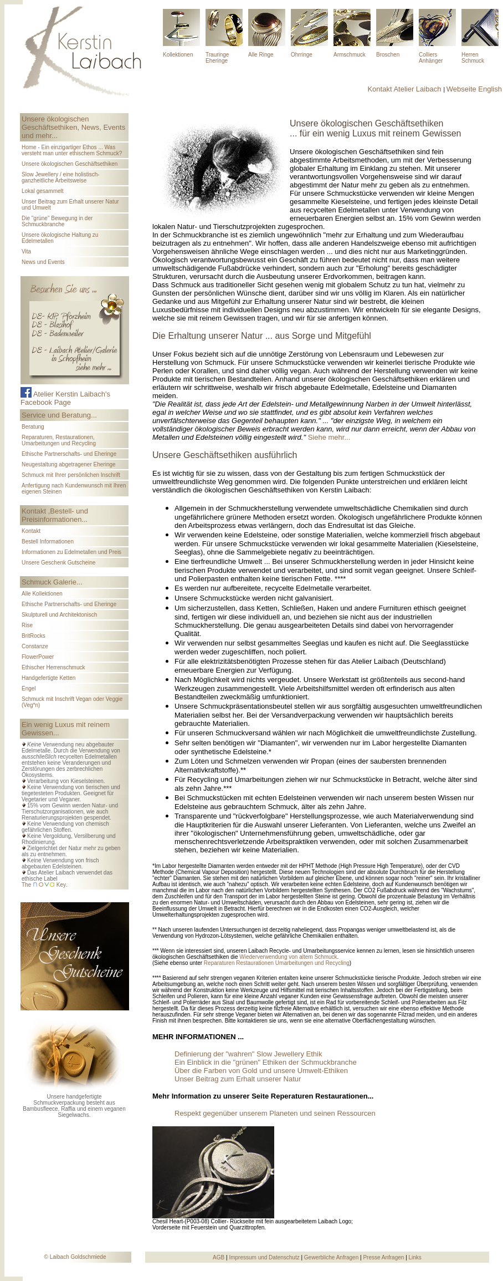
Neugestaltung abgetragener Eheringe (69, 464)
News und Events (43, 262)
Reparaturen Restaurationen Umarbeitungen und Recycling (277, 963)
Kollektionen (178, 55)
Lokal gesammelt (43, 191)
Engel (29, 688)
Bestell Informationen (48, 541)
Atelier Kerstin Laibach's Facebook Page (65, 398)
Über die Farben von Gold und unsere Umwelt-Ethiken (261, 1070)
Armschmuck (349, 55)
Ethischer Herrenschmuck (53, 667)
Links (415, 1257)
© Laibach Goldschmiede (75, 1257)
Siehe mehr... (329, 437)
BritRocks (33, 636)
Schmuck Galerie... (52, 582)
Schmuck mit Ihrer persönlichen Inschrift (71, 475)
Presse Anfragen (384, 1257)
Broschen (387, 55)
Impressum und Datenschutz (264, 1257)
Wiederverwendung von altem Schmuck (288, 957)
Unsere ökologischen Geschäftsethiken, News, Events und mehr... (73, 127)
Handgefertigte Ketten (48, 678)
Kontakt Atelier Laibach (404, 89)
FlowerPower (38, 657)
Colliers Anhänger (431, 58)
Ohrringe (301, 55)
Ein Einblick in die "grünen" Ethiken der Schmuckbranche (265, 1062)
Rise (27, 625)
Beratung (33, 427)
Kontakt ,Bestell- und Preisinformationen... (55, 515)
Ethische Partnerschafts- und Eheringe (69, 454)
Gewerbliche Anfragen (332, 1257)
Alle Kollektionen (42, 594)
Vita (26, 251)
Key (61, 885)
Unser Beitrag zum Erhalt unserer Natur (237, 1079)
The (26, 885)
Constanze (35, 646)
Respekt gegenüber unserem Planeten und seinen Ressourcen (275, 1113)
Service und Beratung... (59, 415)
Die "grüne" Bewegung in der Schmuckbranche (57, 221)
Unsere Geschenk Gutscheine (58, 563)
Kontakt (31, 531)
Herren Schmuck (472, 58)
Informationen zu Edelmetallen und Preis (71, 552)
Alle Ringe (261, 55)
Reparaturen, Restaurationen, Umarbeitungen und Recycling (59, 440)
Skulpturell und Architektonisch (59, 615)
